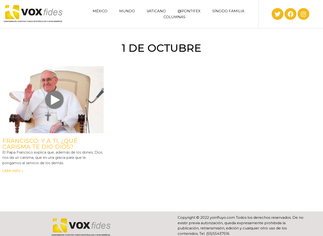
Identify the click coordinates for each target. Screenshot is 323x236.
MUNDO (127, 11)
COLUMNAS (174, 17)
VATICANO (156, 11)
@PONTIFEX (189, 11)
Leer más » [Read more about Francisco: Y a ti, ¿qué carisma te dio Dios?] (12, 170)
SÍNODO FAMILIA (228, 11)
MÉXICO (100, 11)
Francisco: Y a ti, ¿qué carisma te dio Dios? (40, 143)
